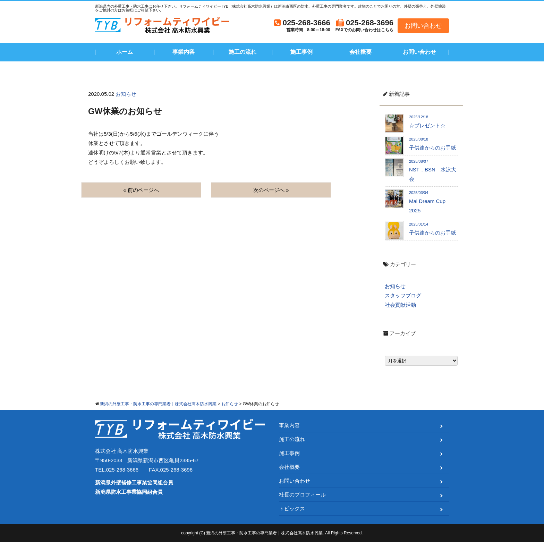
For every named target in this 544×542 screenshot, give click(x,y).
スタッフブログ (403, 295)
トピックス (292, 508)
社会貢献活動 (400, 305)
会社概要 (360, 52)
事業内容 (183, 52)
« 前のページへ (141, 190)
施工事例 (301, 52)
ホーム (124, 52)
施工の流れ (242, 52)
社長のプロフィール (302, 495)
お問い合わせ (423, 25)
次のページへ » (271, 190)
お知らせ (126, 94)
